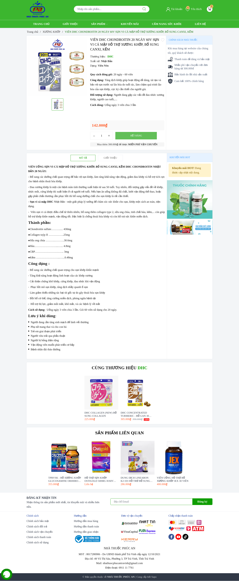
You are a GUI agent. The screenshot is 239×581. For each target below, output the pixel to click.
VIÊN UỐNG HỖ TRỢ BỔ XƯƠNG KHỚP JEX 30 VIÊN (172, 479)
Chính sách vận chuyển (40, 531)
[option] (57, 66)
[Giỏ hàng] (209, 9)
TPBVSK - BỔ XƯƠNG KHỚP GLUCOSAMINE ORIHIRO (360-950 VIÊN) (64, 479)
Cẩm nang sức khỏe (167, 24)
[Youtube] (178, 537)
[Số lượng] (101, 135)
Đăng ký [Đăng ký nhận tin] (202, 501)
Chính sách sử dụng (38, 542)
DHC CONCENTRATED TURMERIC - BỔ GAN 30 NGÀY (135, 414)
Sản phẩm (99, 24)
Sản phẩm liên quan (119, 432)
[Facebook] (171, 537)
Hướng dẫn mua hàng (86, 521)
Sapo (154, 577)
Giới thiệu (70, 24)
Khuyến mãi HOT (180, 157)
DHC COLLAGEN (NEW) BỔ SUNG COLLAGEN (100, 414)
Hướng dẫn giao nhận (86, 531)
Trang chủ (41, 24)
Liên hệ (200, 24)
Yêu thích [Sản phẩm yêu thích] (194, 9)
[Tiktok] (185, 537)
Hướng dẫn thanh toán (86, 526)
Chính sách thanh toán (39, 537)
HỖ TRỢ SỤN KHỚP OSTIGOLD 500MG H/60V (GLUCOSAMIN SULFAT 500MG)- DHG (99, 479)
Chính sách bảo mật (38, 521)
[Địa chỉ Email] (151, 501)
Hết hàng (136, 135)
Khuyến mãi (130, 24)
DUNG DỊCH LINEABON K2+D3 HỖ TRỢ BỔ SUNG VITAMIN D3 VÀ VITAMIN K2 (136, 479)
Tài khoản (174, 9)
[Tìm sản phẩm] (106, 9)
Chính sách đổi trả (37, 526)
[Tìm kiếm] (144, 9)
